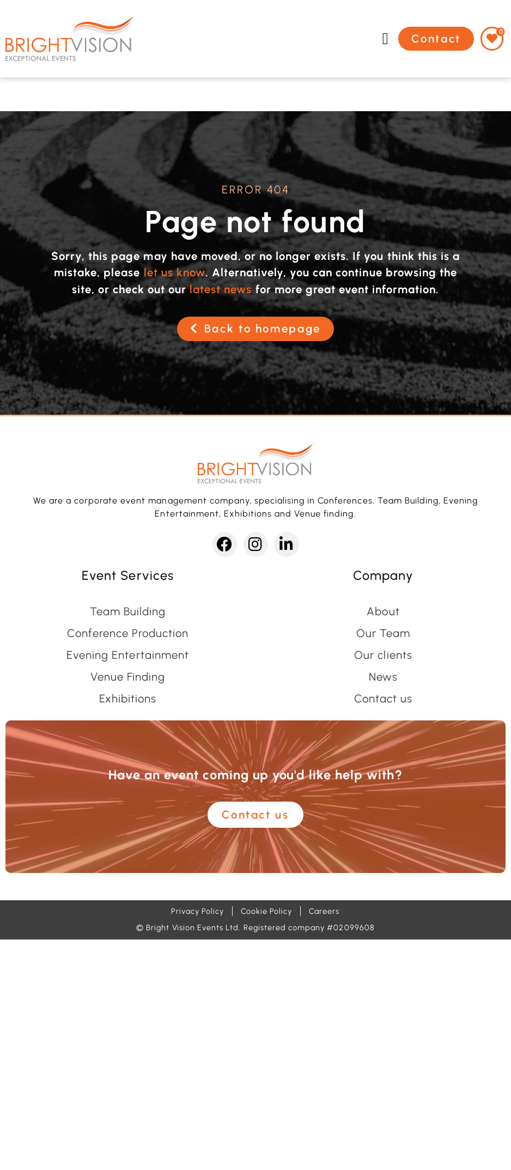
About (383, 611)
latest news (221, 289)
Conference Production (128, 633)
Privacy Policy (197, 911)
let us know (174, 272)
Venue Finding (127, 676)
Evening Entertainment (127, 655)
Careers (324, 911)
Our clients (383, 655)
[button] (385, 38)
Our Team (383, 633)
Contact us (383, 698)
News (383, 676)
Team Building (128, 611)
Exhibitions (127, 698)
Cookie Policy (266, 911)
